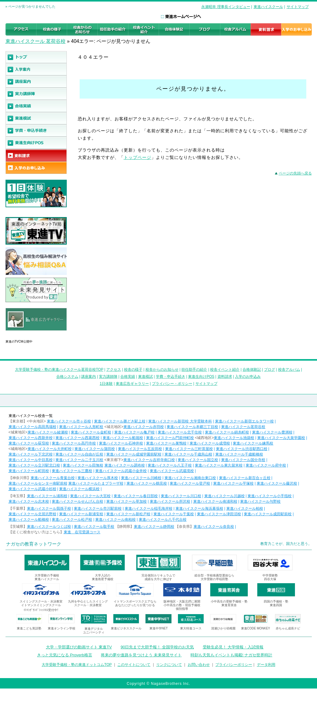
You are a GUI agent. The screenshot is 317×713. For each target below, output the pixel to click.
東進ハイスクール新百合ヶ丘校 (244, 478)
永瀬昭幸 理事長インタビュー (225, 7)
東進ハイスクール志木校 (29, 501)
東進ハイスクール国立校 (198, 460)
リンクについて (169, 664)
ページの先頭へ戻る (295, 173)
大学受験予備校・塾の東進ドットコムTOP (76, 664)
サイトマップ (298, 7)
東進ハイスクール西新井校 (31, 438)
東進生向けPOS (201, 376)
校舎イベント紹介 (225, 369)
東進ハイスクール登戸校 (190, 483)
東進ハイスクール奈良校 (214, 526)
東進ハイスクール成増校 (210, 443)
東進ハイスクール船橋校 (29, 519)
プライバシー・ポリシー (172, 383)
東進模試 (145, 376)
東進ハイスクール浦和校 (47, 496)
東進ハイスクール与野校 (260, 501)
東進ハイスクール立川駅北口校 (34, 465)
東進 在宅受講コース (82, 532)
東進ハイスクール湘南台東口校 (190, 478)
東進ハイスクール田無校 (83, 465)
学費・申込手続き (170, 376)
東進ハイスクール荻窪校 (29, 443)
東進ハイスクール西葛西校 (77, 438)
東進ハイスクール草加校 (126, 501)
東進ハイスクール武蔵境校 (172, 471)
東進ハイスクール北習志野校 (32, 514)
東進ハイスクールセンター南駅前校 (38, 483)
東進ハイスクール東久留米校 (219, 465)
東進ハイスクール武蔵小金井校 (121, 471)
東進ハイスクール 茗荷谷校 (36, 41)
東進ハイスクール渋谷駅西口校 (241, 449)
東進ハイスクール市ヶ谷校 (69, 421)
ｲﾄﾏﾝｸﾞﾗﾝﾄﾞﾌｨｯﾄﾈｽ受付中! (41, 610)
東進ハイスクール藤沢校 (277, 483)
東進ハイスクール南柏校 (115, 519)
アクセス (113, 369)
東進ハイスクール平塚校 (233, 483)
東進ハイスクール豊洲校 (272, 432)
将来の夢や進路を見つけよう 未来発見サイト (141, 655)
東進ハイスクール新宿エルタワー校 (244, 421)
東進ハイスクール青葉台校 (53, 478)
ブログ (269, 369)
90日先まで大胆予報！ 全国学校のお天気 (157, 647)
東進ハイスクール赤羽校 (143, 427)
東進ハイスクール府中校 (266, 465)
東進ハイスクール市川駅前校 (98, 508)
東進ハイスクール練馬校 (253, 443)
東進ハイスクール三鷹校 (72, 471)
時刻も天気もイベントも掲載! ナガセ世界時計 (231, 655)
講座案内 (88, 376)
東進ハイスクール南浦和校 (215, 501)
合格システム (67, 376)
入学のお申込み (248, 376)
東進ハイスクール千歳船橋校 (239, 454)
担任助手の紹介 (194, 369)
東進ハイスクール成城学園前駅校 (133, 454)
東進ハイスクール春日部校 (136, 496)
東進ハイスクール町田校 (29, 471)
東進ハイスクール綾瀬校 (48, 432)
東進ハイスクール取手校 (94, 526)
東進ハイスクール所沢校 (170, 501)
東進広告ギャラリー (22, 333)
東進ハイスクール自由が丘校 (79, 454)
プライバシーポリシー (233, 664)
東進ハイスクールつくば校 (49, 526)
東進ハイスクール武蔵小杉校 (32, 489)
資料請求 (224, 376)
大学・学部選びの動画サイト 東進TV (79, 647)
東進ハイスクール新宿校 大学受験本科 (180, 421)
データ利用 (266, 664)
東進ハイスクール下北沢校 (31, 454)
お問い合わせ (199, 664)
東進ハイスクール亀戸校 (134, 432)
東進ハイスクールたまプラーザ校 (95, 483)
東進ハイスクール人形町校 (81, 427)
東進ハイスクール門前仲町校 (170, 438)
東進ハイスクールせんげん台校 (77, 501)
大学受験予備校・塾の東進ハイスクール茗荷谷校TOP (59, 369)
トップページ (137, 157)
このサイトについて (133, 664)
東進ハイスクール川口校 (181, 496)
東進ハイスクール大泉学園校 (281, 438)
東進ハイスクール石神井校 (121, 443)
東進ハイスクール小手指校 (269, 496)
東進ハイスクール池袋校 (234, 438)
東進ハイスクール (268, 7)
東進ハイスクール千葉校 (173, 514)
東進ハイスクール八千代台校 (163, 519)
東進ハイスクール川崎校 (141, 478)
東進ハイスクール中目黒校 (31, 460)
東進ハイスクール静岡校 (154, 526)
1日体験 (106, 383)
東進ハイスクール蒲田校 (94, 449)
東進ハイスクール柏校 (244, 508)
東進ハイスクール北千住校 (180, 432)
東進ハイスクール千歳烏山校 (188, 454)
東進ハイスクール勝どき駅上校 (119, 421)
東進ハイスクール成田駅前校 (268, 514)
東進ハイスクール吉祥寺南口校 (149, 460)
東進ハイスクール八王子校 (170, 465)
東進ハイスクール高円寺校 (74, 443)
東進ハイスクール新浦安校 (81, 514)
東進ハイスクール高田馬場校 (32, 427)
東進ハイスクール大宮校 (90, 496)
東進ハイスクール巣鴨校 (166, 443)
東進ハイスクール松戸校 (72, 519)
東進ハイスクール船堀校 (123, 438)
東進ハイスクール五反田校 (140, 449)
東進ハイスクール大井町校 (50, 449)
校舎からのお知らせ (162, 369)
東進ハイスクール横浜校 (79, 489)
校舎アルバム (289, 369)
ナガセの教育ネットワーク (33, 543)
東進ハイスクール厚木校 (97, 478)
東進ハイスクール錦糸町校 (227, 432)
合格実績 (127, 376)
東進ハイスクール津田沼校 (219, 514)
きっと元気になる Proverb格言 (64, 655)
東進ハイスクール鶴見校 (146, 483)
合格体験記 (252, 369)
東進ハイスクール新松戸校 (128, 514)
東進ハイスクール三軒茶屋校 (189, 449)
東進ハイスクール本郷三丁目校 (192, 427)
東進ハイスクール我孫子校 (49, 508)
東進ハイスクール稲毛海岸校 (148, 508)
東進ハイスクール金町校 (91, 432)
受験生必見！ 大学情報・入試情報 (233, 647)
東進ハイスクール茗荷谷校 (243, 427)
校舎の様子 (133, 369)
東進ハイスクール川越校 (224, 496)
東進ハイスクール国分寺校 (243, 460)
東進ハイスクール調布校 (124, 465)
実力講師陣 (108, 376)
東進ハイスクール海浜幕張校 (199, 508)
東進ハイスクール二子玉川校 (79, 460)
